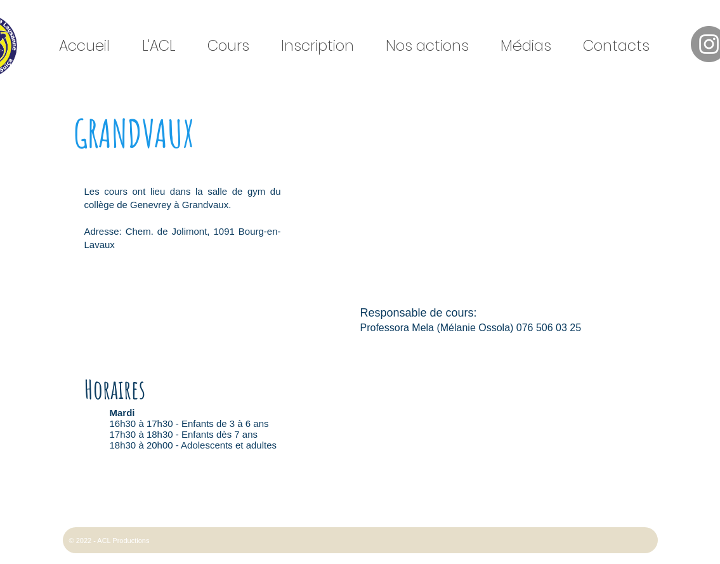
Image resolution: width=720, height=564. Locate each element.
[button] (164, 46)
